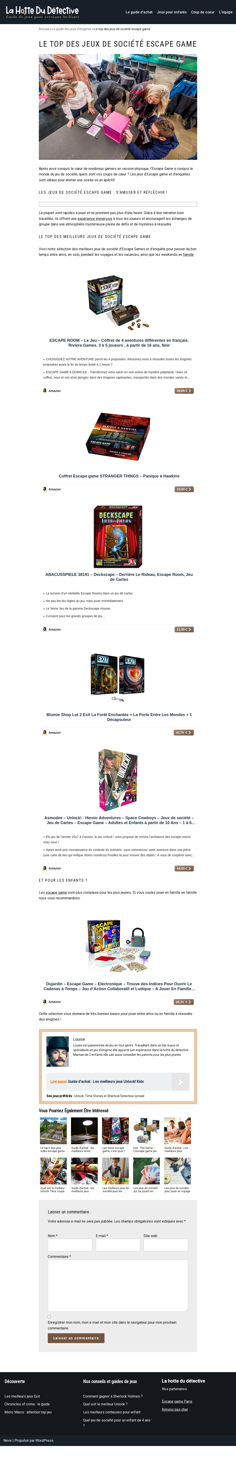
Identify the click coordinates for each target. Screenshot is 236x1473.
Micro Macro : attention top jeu (28, 1447)
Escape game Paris (177, 1436)
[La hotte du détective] (42, 12)
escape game (56, 922)
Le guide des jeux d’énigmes (72, 29)
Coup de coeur (202, 12)
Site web (150, 1270)
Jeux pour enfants (171, 12)
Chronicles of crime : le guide (27, 1439)
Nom (53, 1270)
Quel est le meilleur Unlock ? (105, 1439)
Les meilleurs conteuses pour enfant (111, 1447)
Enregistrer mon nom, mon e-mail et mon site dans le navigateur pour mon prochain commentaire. (112, 1360)
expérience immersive (94, 230)
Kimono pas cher (175, 1444)
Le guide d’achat (138, 12)
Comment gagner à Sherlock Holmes (112, 1431)
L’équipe (226, 12)
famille (188, 266)
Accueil (44, 29)
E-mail (102, 1270)
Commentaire (59, 1291)
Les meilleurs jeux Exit (22, 1431)
